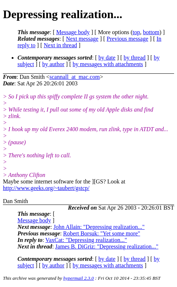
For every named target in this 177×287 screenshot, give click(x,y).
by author (53, 64)
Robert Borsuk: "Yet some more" (101, 233)
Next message (82, 39)
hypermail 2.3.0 (78, 278)
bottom (151, 32)
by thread (135, 57)
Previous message (127, 39)
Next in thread (60, 45)
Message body (73, 32)
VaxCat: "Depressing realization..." (86, 240)
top (136, 32)
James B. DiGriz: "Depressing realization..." (106, 246)
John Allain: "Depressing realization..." (99, 227)
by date (106, 57)
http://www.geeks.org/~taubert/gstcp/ (46, 188)
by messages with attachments (108, 64)
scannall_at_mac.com (75, 77)
